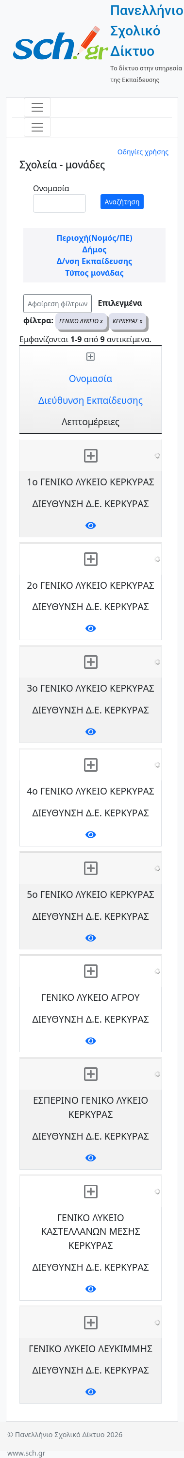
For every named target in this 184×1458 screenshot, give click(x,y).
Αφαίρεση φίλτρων (57, 303)
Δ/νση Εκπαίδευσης (94, 261)
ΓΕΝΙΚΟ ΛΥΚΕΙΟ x (81, 321)
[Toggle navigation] (37, 107)
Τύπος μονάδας (94, 272)
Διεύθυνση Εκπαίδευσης (90, 400)
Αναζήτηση (122, 201)
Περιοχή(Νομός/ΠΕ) (94, 237)
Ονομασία (51, 188)
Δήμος (95, 249)
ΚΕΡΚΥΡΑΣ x (127, 321)
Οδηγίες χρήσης (142, 151)
